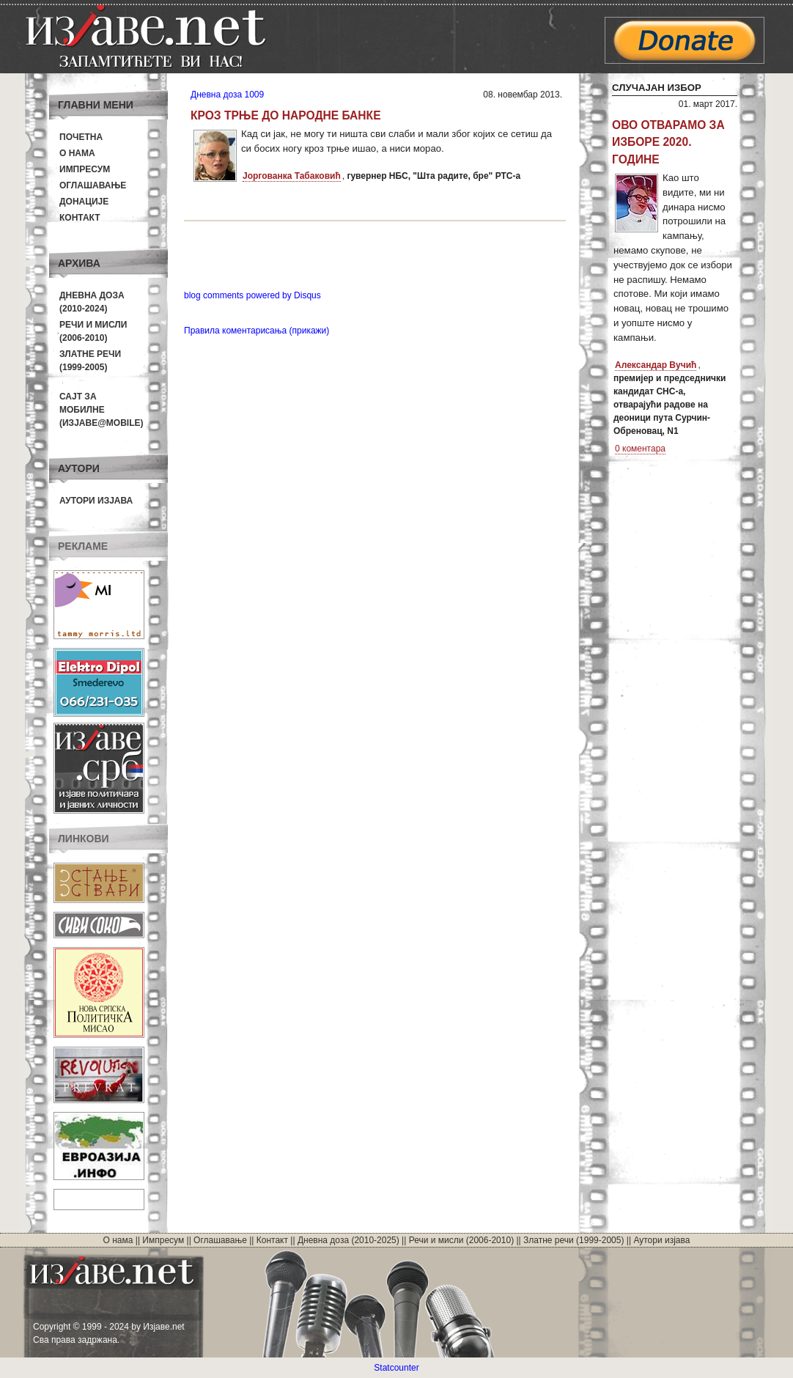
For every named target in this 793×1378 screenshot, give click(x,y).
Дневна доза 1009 (227, 94)
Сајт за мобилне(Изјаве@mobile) (101, 409)
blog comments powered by (252, 295)
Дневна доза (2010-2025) (348, 1240)
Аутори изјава (96, 500)
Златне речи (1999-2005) (573, 1240)
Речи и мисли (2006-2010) (461, 1240)
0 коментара (640, 448)
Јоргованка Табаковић (292, 176)
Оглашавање (92, 185)
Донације (83, 201)
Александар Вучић (655, 365)
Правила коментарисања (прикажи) (256, 330)
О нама (77, 153)
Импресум (84, 169)
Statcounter (396, 1368)
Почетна (81, 137)
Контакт (79, 218)
